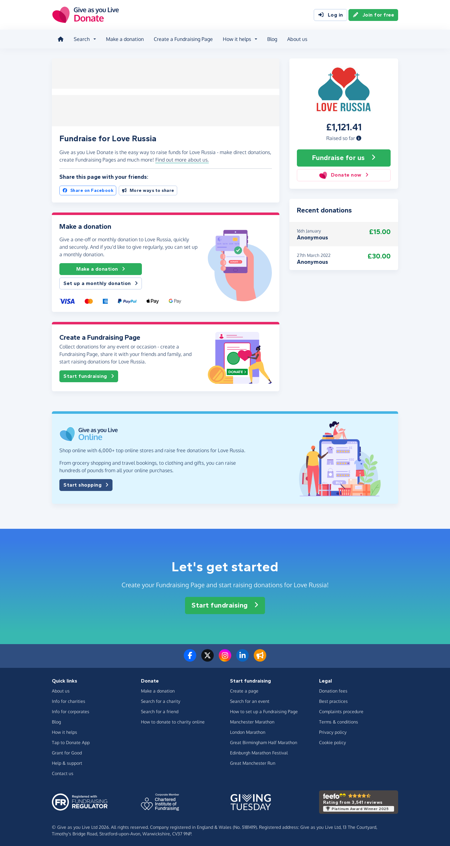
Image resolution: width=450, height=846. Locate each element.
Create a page (244, 690)
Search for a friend (159, 710)
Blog (272, 39)
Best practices (333, 700)
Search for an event (249, 700)
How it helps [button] (236, 39)
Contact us (62, 772)
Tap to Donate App (71, 741)
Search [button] (81, 39)
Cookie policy (332, 741)
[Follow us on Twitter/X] (207, 658)
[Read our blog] (260, 658)
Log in (330, 15)
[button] (358, 137)
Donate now (343, 174)
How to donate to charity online (173, 720)
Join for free (373, 15)
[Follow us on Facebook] (190, 658)
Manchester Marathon (252, 720)
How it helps (64, 731)
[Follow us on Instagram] (225, 658)
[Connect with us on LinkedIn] (242, 658)
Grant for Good (67, 751)
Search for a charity (160, 700)
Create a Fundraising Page (182, 39)
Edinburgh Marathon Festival (259, 751)
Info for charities (68, 700)
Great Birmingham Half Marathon (263, 741)
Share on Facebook (87, 189)
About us (297, 39)
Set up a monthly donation (100, 283)
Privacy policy (333, 731)
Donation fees (333, 690)
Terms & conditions (338, 720)
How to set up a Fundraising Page (264, 710)
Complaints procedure (341, 710)
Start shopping (85, 484)
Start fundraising (88, 375)
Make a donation (124, 39)
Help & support (67, 762)
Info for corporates (70, 710)
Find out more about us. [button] (182, 159)
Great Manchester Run (252, 762)
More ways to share (148, 189)
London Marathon (247, 731)
